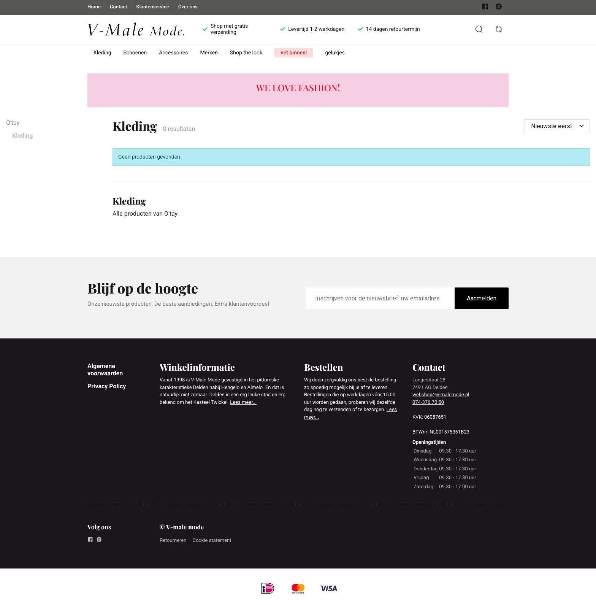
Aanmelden (481, 298)
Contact (118, 7)
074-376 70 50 (428, 402)
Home (94, 7)
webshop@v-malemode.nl (440, 395)
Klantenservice (152, 7)
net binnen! (294, 53)
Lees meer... (243, 402)
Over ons (188, 7)
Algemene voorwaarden (105, 369)
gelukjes (335, 53)
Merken (209, 53)
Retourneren (173, 540)
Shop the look (246, 53)
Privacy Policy (106, 386)
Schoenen (135, 53)
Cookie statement (211, 540)
